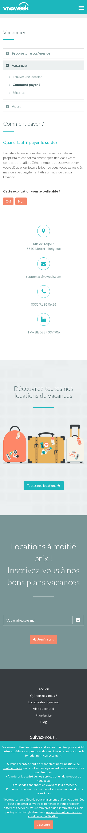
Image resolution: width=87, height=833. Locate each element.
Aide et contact (43, 708)
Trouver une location (25, 77)
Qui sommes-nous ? (43, 695)
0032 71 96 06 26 (43, 304)
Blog (43, 722)
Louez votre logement (43, 702)
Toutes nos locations (43, 485)
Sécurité (16, 92)
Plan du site (43, 715)
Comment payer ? (24, 85)
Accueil (44, 689)
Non (21, 201)
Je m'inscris (43, 639)
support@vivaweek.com (43, 276)
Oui (8, 201)
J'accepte (43, 824)
